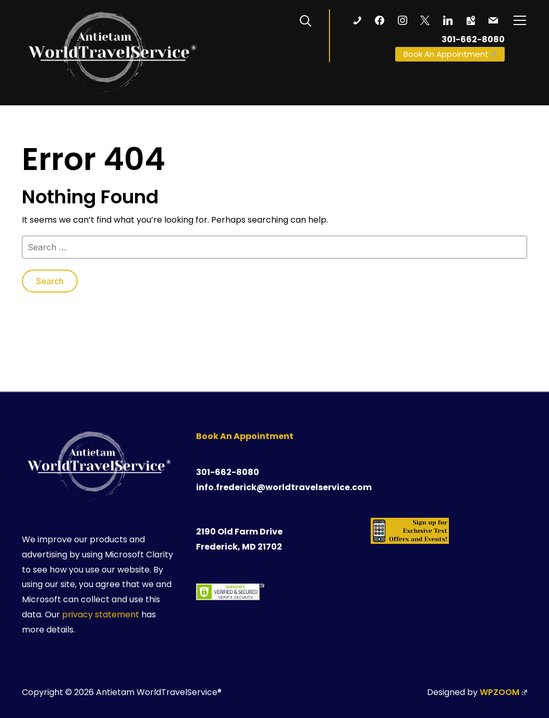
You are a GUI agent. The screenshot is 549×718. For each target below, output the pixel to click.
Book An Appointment (450, 53)
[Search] (305, 19)
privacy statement (100, 614)
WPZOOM (503, 692)
